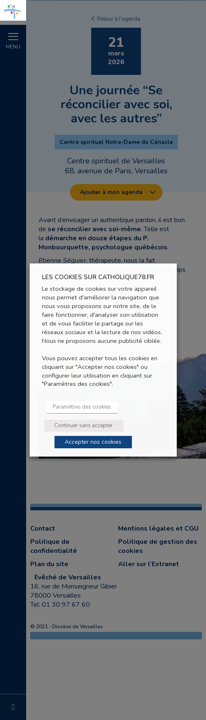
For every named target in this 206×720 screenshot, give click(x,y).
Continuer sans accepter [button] (83, 425)
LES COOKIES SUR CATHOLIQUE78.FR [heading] (98, 277)
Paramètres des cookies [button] (82, 407)
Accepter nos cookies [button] (93, 442)
